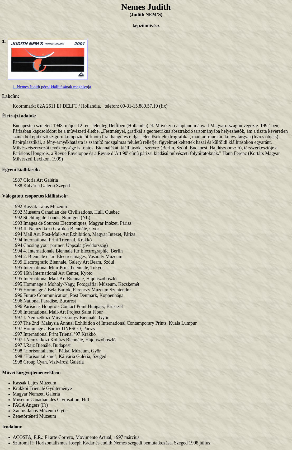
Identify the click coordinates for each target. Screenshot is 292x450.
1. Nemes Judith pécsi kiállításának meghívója (52, 87)
